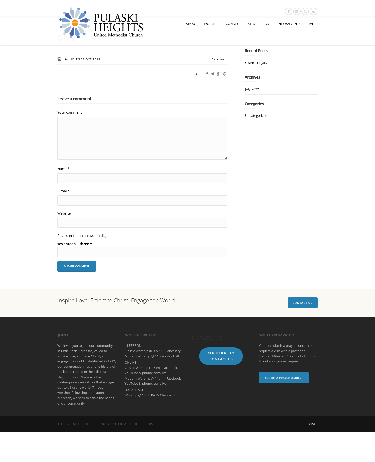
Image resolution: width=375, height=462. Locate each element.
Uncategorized (256, 145)
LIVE (311, 23)
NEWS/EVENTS (289, 23)
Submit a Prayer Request (284, 407)
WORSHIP (211, 23)
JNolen (74, 89)
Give (312, 453)
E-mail (63, 220)
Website (64, 242)
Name (63, 198)
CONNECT (233, 23)
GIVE (267, 23)
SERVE (252, 23)
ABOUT (191, 23)
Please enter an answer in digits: (83, 265)
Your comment (69, 141)
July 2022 (252, 118)
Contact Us (302, 332)
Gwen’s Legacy (256, 92)
